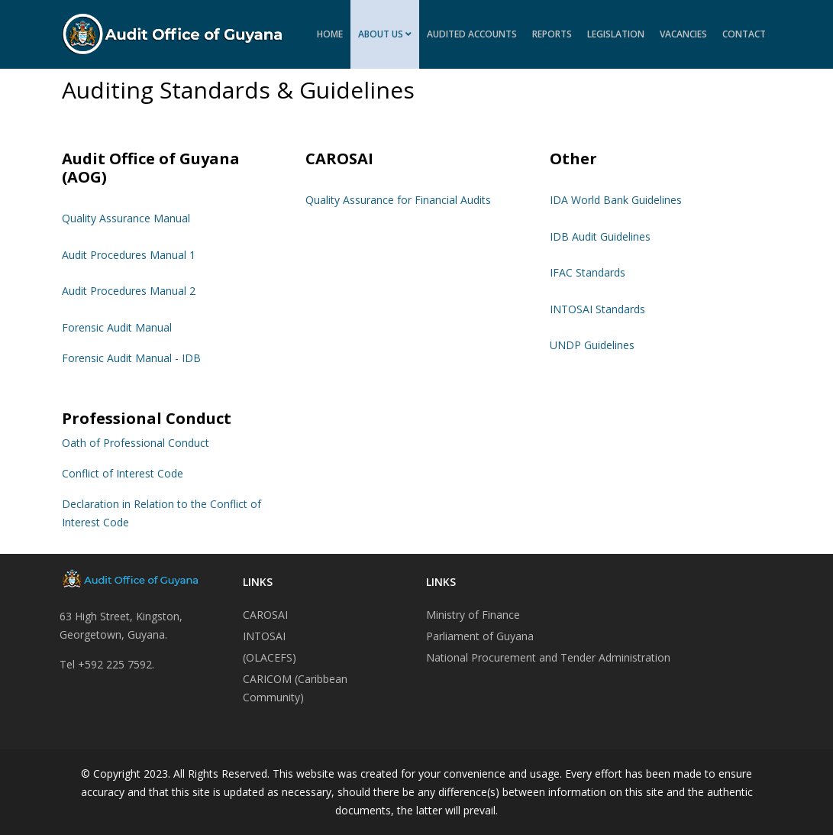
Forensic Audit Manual (117, 327)
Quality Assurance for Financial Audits (398, 200)
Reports (552, 34)
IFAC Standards (587, 272)
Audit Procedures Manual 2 (128, 290)
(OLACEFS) (269, 657)
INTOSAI (264, 636)
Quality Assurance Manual (126, 218)
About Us (380, 34)
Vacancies (683, 34)
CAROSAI (265, 614)
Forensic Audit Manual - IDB (131, 358)
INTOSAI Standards (597, 309)
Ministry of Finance (473, 614)
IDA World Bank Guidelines (616, 200)
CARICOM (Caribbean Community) (295, 688)
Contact (744, 34)
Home (330, 34)
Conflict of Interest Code (122, 473)
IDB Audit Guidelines (600, 236)
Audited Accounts (472, 34)
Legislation (615, 34)
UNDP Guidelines (592, 345)
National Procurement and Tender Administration (548, 657)
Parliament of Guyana (480, 636)
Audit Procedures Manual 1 (128, 255)
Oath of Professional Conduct (135, 442)
